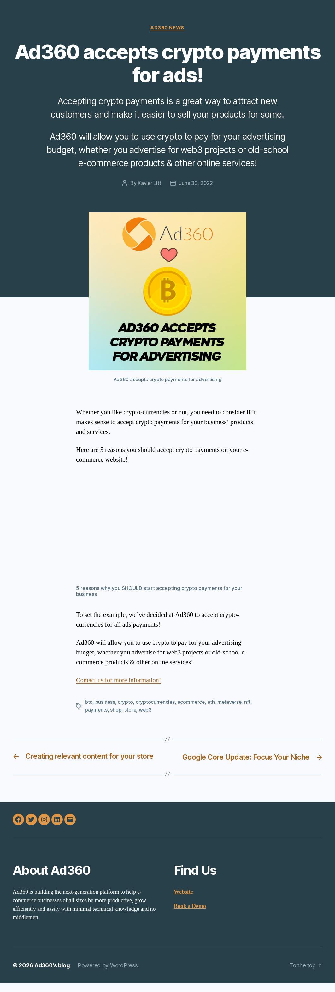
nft (250, 702)
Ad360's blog (52, 974)
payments (96, 710)
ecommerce (192, 702)
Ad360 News (167, 28)
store (131, 710)
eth (213, 702)
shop (116, 710)
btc (88, 702)
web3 (146, 710)
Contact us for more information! (120, 680)
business (105, 702)
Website (183, 900)
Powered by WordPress (109, 974)
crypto (125, 702)
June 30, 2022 (196, 183)
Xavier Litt (149, 183)
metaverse (232, 702)
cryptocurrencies (156, 702)
